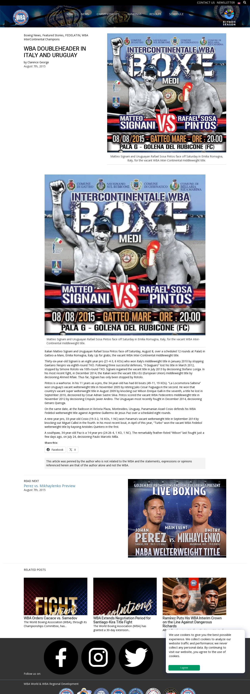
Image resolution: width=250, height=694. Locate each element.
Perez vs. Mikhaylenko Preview (49, 485)
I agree (184, 667)
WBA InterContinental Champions (56, 37)
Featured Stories (53, 35)
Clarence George (38, 62)
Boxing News (32, 35)
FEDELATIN (72, 35)
